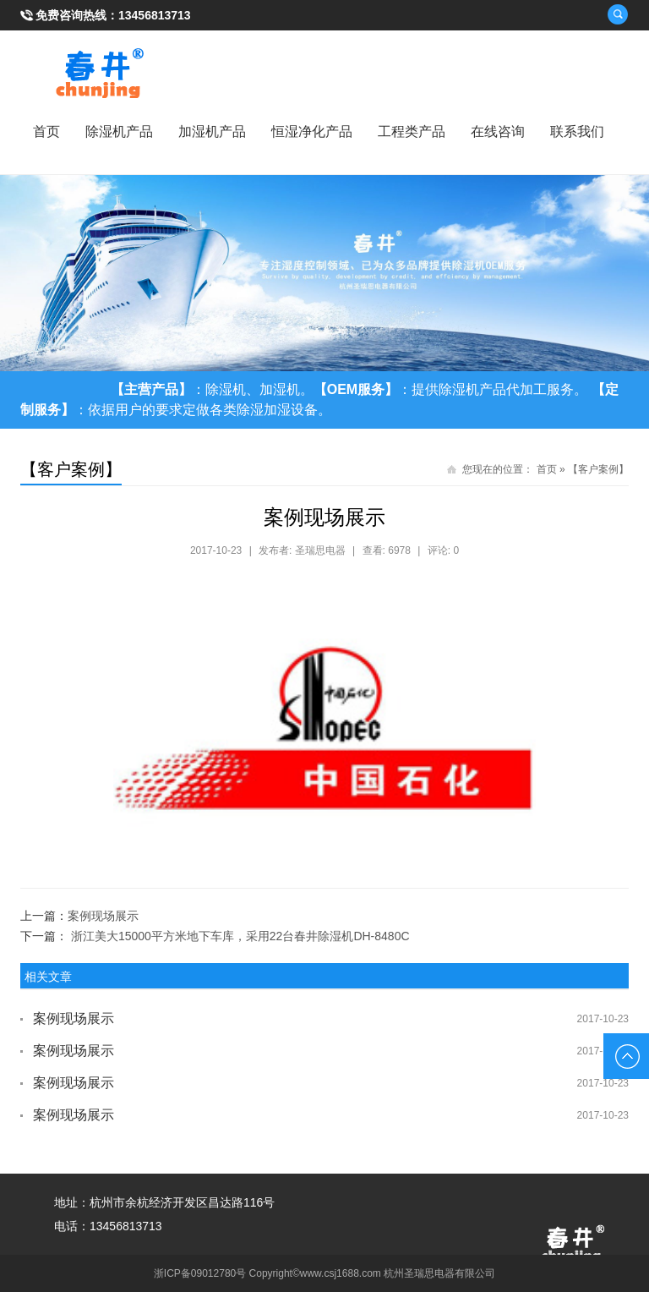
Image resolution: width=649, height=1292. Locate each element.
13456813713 (154, 15)
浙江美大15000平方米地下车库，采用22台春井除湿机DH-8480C (240, 936)
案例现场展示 (103, 915)
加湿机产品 (212, 131)
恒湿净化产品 (311, 131)
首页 (46, 131)
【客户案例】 (598, 469)
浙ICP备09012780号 (200, 1273)
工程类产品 (411, 131)
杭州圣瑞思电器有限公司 (439, 1273)
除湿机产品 (119, 131)
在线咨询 (498, 131)
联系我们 (577, 131)
